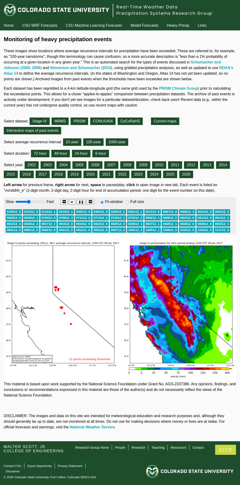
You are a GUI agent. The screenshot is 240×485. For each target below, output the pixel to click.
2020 (90, 174)
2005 (79, 165)
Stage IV (39, 121)
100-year (93, 142)
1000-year (117, 142)
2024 (154, 174)
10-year (72, 142)
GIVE (225, 450)
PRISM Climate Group (178, 88)
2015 (11, 174)
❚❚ (81, 202)
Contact (198, 447)
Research (138, 447)
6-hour (100, 153)
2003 (47, 165)
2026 (186, 174)
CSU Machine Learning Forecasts (94, 25)
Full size (137, 202)
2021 (106, 174)
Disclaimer (13, 471)
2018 (58, 174)
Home (9, 25)
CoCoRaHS (130, 121)
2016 (26, 174)
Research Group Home (92, 447)
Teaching (158, 447)
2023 (138, 174)
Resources (178, 447)
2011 (175, 165)
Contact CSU (12, 466)
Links (202, 25)
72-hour (40, 153)
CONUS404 (103, 121)
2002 (31, 165)
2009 (143, 165)
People (120, 447)
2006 (95, 165)
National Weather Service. (93, 427)
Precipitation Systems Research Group (164, 13)
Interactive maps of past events (32, 130)
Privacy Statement (70, 466)
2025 (170, 174)
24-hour (81, 153)
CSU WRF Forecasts (39, 25)
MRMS (60, 121)
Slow (10, 202)
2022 (122, 174)
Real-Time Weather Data (147, 7)
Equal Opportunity (39, 466)
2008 (127, 165)
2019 (74, 174)
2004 (63, 165)
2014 (223, 165)
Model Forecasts (144, 25)
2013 (207, 165)
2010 (159, 165)
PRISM (79, 121)
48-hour (60, 153)
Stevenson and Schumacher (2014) (81, 68)
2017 (42, 174)
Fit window (114, 202)
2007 (111, 165)
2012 (191, 165)
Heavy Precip (178, 25)
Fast (50, 202)
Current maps (165, 121)
